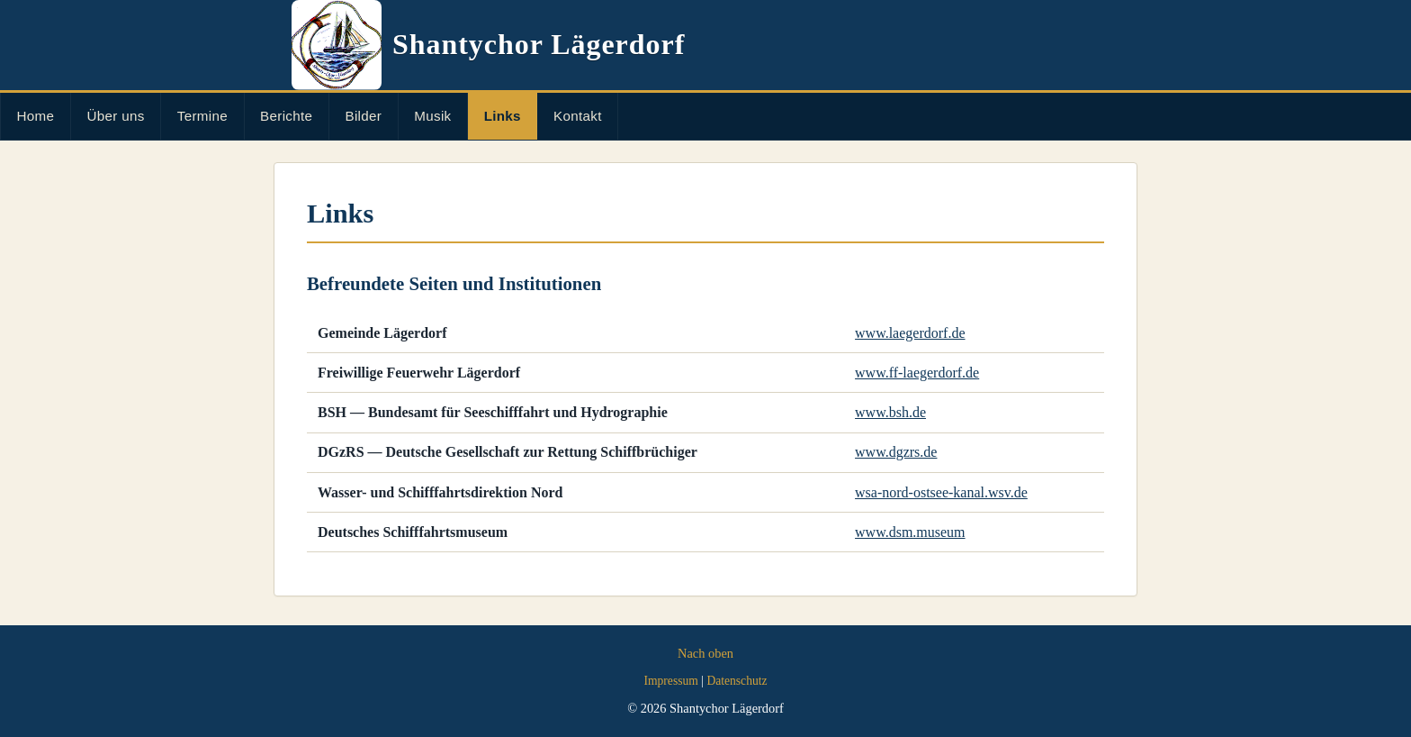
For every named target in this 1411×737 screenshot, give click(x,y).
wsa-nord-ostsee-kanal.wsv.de (941, 492)
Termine (202, 115)
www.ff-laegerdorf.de (917, 372)
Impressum (670, 680)
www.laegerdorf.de (910, 333)
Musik (432, 115)
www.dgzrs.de (896, 451)
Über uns (116, 115)
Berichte (286, 115)
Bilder (363, 115)
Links (502, 115)
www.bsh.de (890, 412)
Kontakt (577, 115)
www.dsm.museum (910, 532)
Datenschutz (736, 680)
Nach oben (705, 653)
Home (36, 115)
